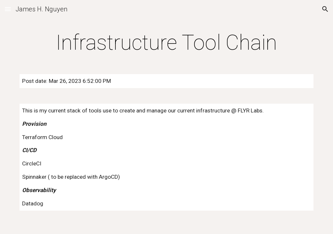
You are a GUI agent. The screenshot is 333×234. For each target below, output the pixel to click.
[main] (167, 42)
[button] (8, 9)
